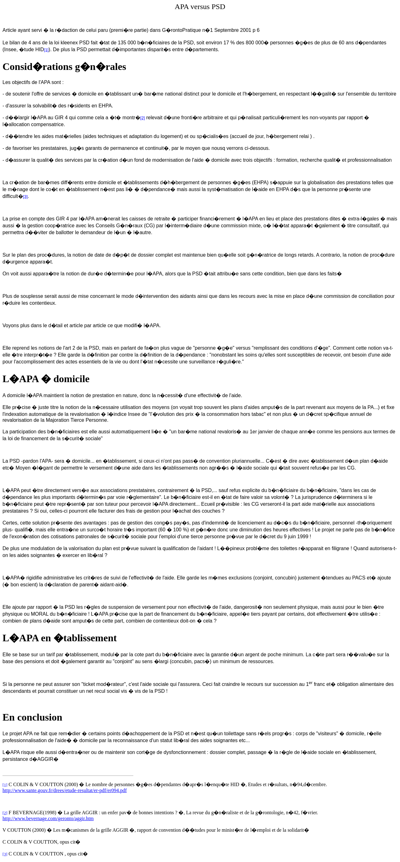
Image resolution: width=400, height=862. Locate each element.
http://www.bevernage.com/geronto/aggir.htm (48, 818)
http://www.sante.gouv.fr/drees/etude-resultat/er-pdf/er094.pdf (64, 790)
